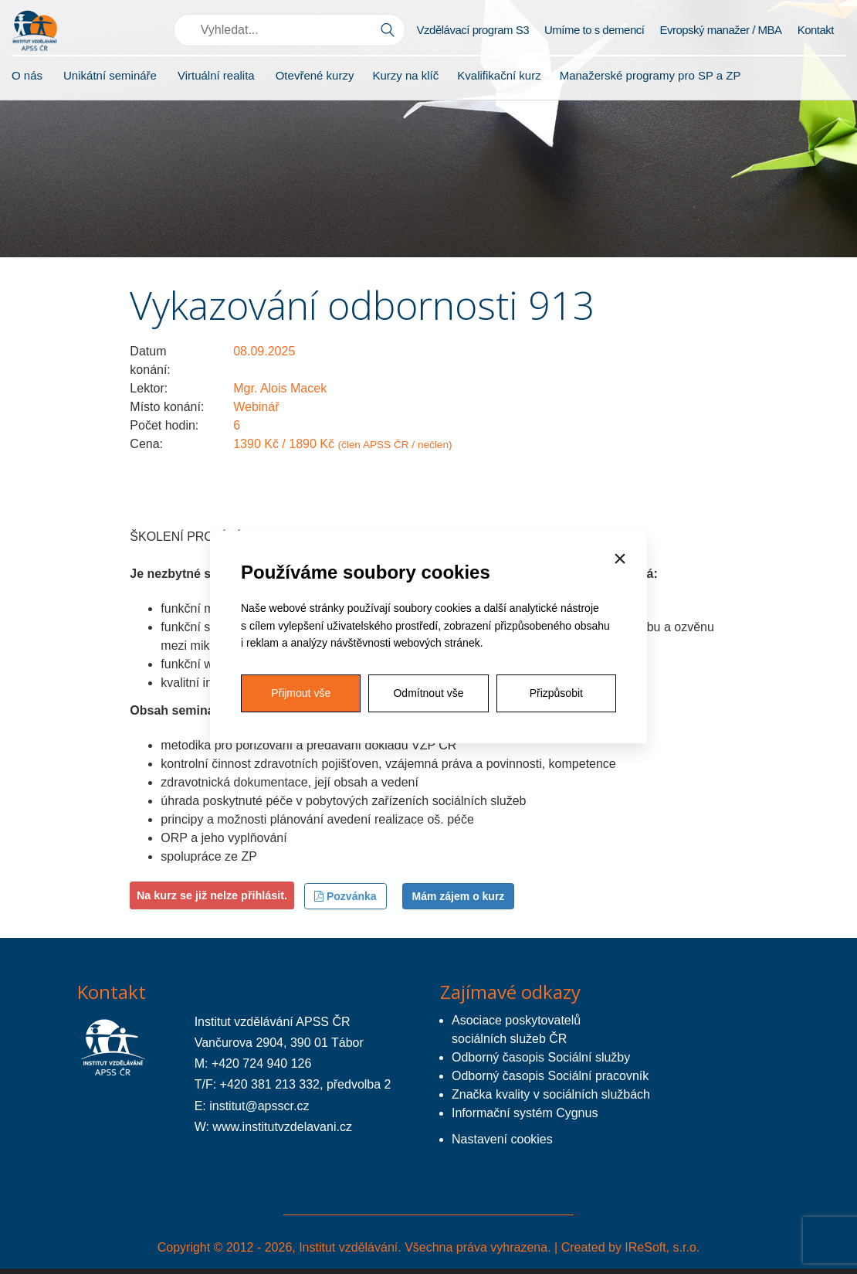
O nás (27, 75)
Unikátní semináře (110, 75)
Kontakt (816, 29)
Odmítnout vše (428, 693)
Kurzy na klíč (405, 75)
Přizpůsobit (556, 693)
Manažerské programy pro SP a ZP (650, 75)
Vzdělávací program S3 (473, 29)
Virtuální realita (216, 75)
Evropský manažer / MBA (720, 29)
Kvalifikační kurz (498, 75)
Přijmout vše (300, 693)
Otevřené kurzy (315, 75)
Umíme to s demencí (594, 29)
